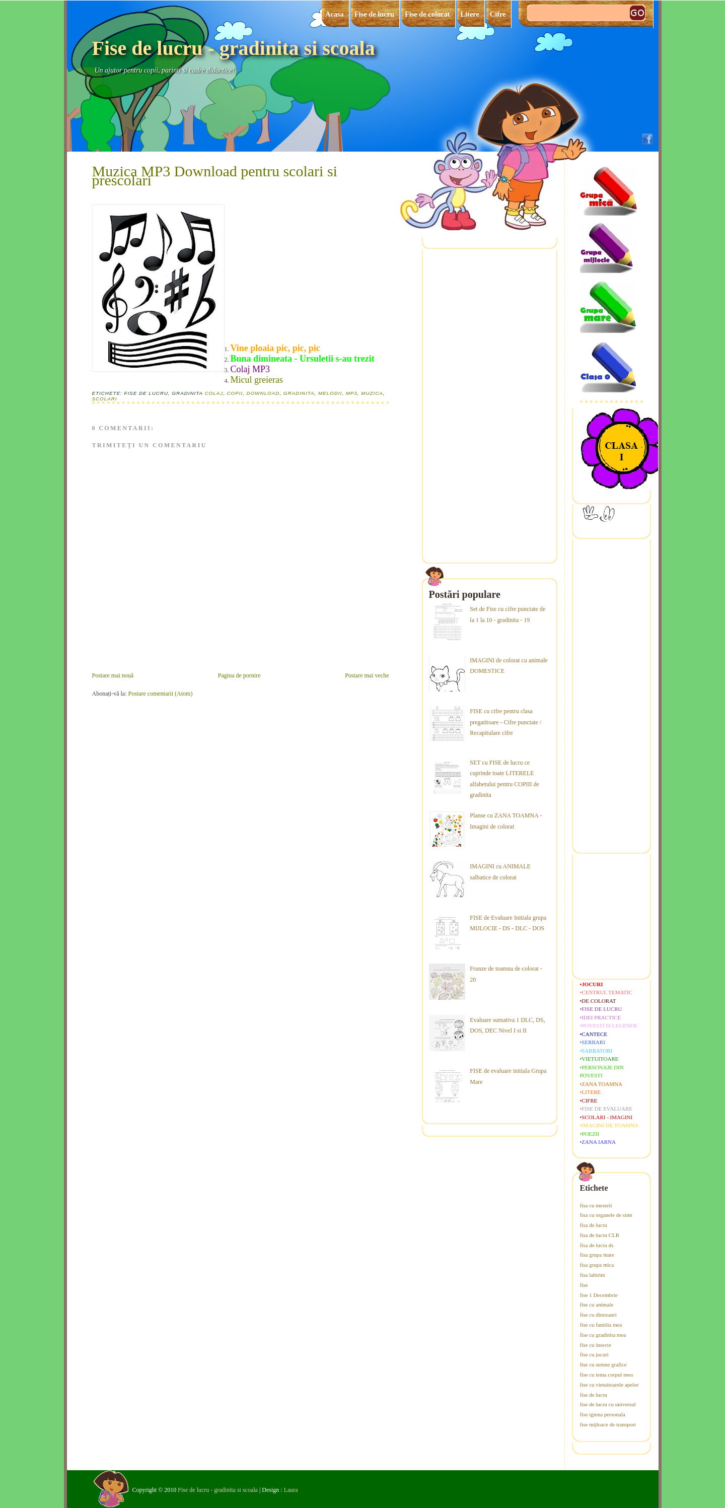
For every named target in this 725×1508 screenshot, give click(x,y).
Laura (291, 1489)
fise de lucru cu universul (608, 1404)
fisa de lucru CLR (600, 1235)
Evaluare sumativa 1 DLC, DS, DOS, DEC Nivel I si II (507, 1025)
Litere (470, 14)
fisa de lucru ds (597, 1245)
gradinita (299, 393)
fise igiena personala (602, 1414)
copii (235, 393)
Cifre (498, 14)
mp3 (351, 393)
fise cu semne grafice (603, 1364)
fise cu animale (597, 1304)
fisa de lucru (593, 1225)
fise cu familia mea (601, 1325)
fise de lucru (593, 1395)
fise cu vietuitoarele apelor (609, 1385)
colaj (213, 393)
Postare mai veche (367, 675)
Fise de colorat (427, 14)
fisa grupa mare (597, 1255)
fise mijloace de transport (608, 1424)
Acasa (334, 14)
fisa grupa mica (597, 1265)
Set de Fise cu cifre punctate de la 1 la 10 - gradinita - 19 (507, 614)
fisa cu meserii (596, 1205)
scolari (104, 398)
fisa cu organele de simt (606, 1215)
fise (584, 1285)
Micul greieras (258, 380)
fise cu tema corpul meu (606, 1375)
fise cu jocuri (594, 1354)
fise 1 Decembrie (599, 1295)
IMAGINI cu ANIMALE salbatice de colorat (500, 872)
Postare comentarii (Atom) (160, 693)
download (263, 393)
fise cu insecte (595, 1345)
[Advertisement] (306, 277)
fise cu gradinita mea (603, 1335)
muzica (372, 393)
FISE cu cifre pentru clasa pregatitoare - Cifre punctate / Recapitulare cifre (505, 722)
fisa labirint (592, 1275)
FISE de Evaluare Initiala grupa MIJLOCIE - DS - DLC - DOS (508, 923)
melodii (330, 393)
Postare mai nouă (113, 675)
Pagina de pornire (239, 675)
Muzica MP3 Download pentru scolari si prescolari (214, 176)
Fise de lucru (374, 14)
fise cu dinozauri (598, 1315)
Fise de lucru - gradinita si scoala (233, 48)
